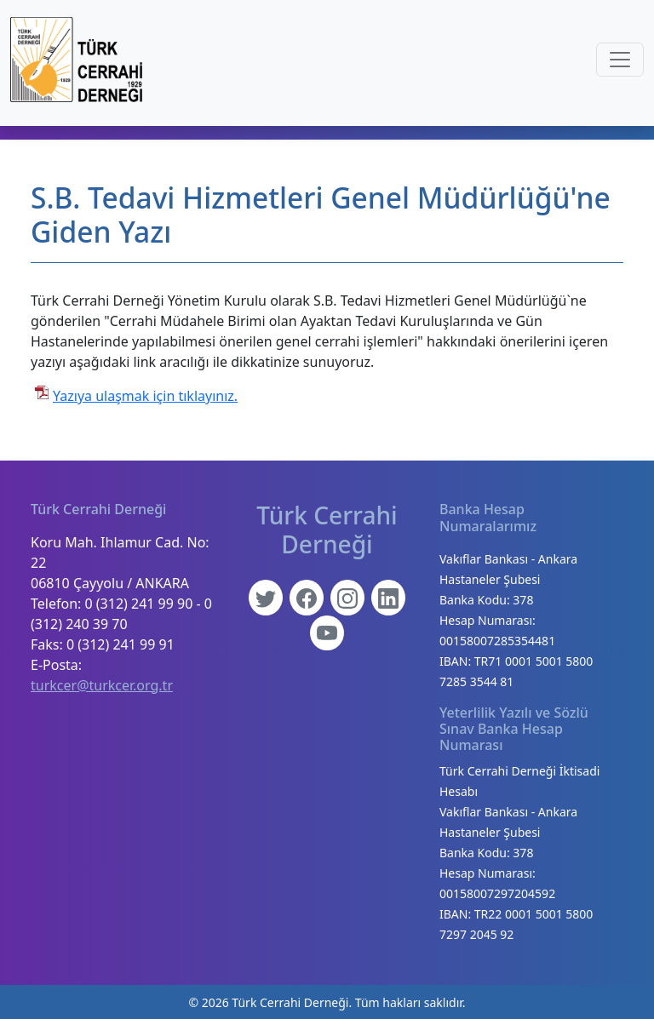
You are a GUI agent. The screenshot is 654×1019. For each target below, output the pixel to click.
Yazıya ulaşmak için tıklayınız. (145, 395)
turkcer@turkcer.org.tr (102, 685)
